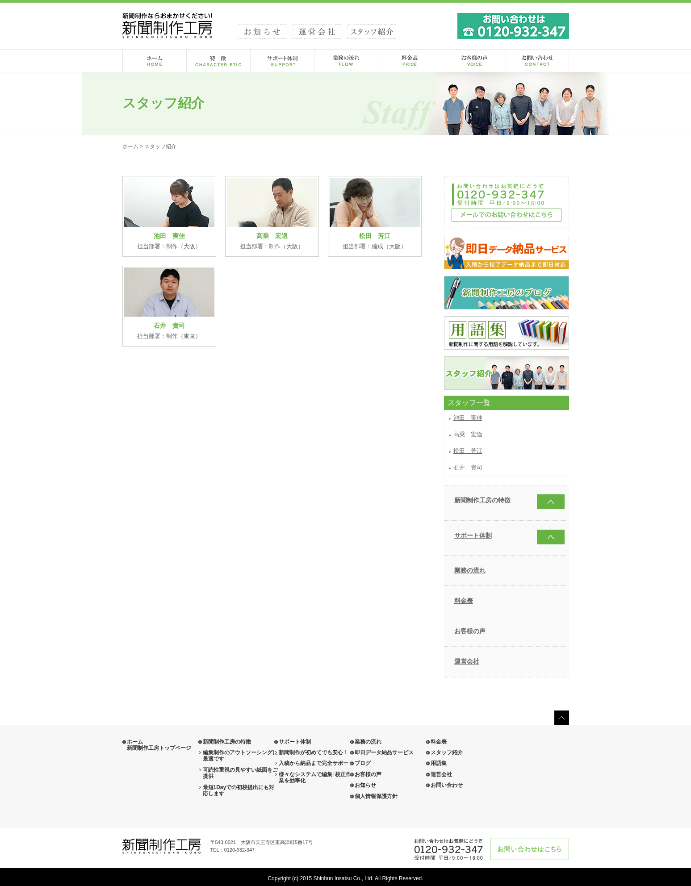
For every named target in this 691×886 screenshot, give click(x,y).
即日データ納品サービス (384, 752)
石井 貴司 (467, 467)
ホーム (130, 146)
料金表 (463, 600)
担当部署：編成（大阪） (375, 214)
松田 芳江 (467, 450)
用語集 (439, 763)
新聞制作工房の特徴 (482, 500)
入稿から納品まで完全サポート (316, 763)
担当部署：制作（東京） (169, 303)
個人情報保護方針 (376, 796)
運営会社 (466, 661)
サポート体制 (473, 535)
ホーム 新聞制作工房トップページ (159, 745)
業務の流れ (470, 570)
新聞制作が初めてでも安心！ (313, 752)
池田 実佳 (467, 417)
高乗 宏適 (467, 434)
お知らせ (365, 785)
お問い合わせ (447, 785)
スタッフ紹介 (447, 752)
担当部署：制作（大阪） (169, 214)
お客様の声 (470, 631)
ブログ (363, 763)
